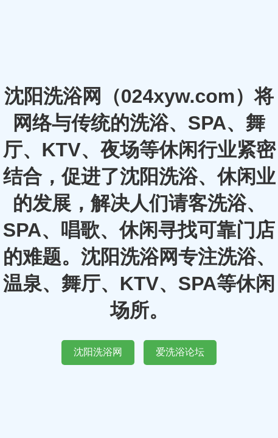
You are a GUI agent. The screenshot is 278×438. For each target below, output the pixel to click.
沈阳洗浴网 (98, 352)
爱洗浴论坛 (180, 352)
